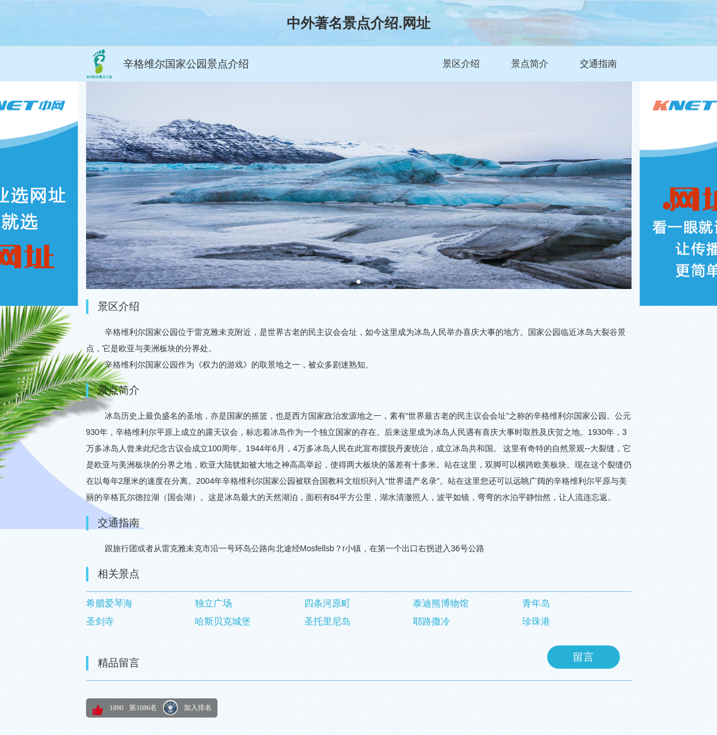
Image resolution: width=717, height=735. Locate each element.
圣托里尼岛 (327, 621)
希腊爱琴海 (109, 603)
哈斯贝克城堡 (223, 621)
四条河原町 (327, 603)
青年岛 (536, 603)
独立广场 (213, 603)
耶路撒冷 (431, 621)
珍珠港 (536, 621)
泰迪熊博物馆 (441, 603)
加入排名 (198, 708)
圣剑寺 (100, 621)
